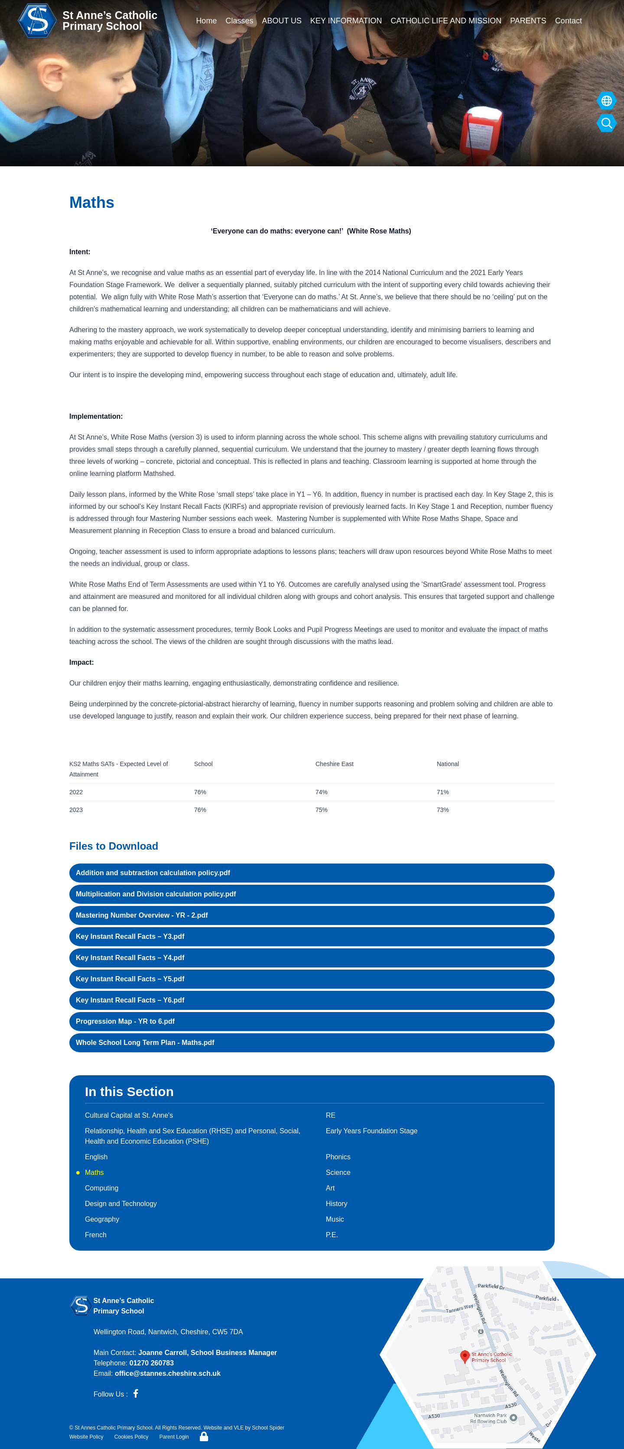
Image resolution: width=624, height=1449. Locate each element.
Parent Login (174, 1437)
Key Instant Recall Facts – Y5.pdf (130, 979)
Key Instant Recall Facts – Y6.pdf (130, 1000)
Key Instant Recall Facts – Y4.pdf (130, 957)
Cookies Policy (131, 1437)
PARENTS (528, 20)
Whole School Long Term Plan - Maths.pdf (145, 1042)
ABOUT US (282, 20)
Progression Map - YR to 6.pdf (125, 1021)
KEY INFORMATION (346, 20)
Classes (239, 20)
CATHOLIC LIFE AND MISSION (445, 20)
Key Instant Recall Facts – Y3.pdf (130, 936)
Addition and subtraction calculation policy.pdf (153, 873)
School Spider (268, 1428)
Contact (568, 20)
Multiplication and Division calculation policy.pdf (156, 894)
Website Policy (86, 1437)
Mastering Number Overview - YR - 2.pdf (142, 915)
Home (206, 20)
